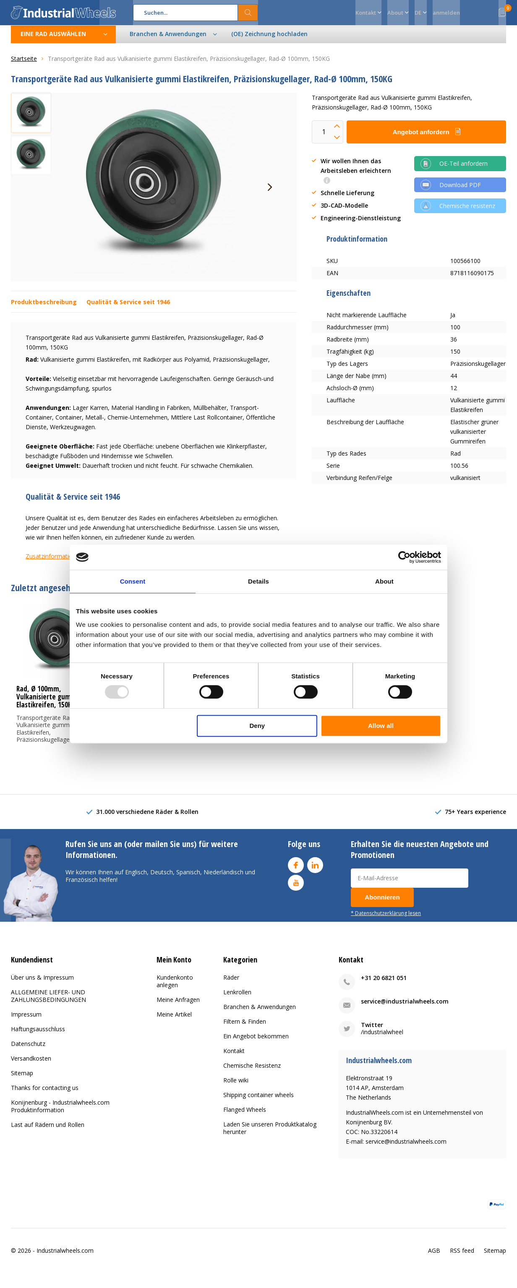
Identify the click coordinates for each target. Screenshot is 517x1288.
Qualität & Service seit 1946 (128, 308)
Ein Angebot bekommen (256, 1042)
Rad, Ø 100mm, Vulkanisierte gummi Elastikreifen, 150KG (47, 703)
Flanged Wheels (244, 1116)
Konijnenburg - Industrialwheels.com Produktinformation (60, 1112)
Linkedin (315, 869)
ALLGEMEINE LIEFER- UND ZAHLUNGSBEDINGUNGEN (48, 1002)
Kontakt (234, 1057)
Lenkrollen (237, 998)
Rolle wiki (235, 1086)
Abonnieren (382, 903)
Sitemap (22, 1079)
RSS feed (462, 1257)
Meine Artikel (174, 1021)
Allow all (381, 725)
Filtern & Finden (244, 1028)
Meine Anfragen (178, 1006)
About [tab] (384, 581)
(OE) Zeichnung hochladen (269, 40)
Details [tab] (258, 581)
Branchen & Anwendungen (259, 1013)
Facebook (296, 869)
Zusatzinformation (51, 562)
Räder (231, 984)
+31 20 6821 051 (384, 984)
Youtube (296, 887)
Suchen (248, 12)
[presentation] (270, 193)
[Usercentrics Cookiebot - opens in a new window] (404, 557)
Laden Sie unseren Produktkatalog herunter (269, 1134)
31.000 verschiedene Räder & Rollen (147, 818)
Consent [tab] (133, 581)
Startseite (24, 65)
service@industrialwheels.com (405, 1007)
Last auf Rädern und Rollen (47, 1131)
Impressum (26, 1021)
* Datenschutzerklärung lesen (386, 919)
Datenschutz (28, 1050)
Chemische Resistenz (252, 1072)
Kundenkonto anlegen (175, 987)
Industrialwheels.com (65, 1257)
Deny (257, 725)
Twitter (372, 1031)
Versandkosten (31, 1065)
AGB (434, 1257)
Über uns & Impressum (42, 984)
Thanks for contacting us (44, 1094)
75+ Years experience (475, 818)
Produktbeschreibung (44, 308)
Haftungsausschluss (38, 1035)
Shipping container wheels (258, 1101)
